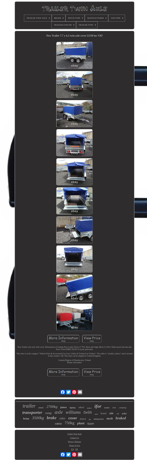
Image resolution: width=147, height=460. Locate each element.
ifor (97, 406)
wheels (40, 408)
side (111, 413)
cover (72, 418)
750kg (69, 423)
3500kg (38, 418)
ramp (48, 413)
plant (81, 423)
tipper (90, 423)
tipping (72, 408)
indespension (99, 419)
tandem (107, 408)
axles (124, 413)
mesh (110, 418)
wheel (81, 407)
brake (52, 417)
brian (26, 418)
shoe (114, 408)
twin (88, 412)
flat (90, 419)
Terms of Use (74, 446)
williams (73, 412)
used (96, 414)
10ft (117, 414)
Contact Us (74, 438)
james (63, 407)
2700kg (52, 407)
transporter (32, 412)
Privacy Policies (74, 442)
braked (121, 418)
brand (103, 413)
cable (58, 424)
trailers (89, 408)
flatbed (83, 419)
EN (72, 449)
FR (76, 449)
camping (122, 407)
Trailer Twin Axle (74, 434)
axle (59, 412)
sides (62, 418)
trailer (29, 406)
